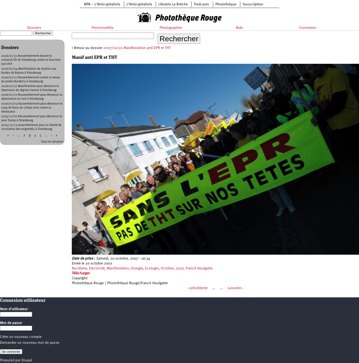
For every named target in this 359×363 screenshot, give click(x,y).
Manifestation (118, 268)
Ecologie (152, 268)
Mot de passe (12, 323)
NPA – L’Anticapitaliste (102, 4)
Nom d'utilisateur (15, 309)
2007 (179, 268)
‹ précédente (197, 288)
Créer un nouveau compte (21, 337)
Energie (137, 268)
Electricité (97, 268)
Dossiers (34, 28)
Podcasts (201, 4)
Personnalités (103, 28)
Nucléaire (79, 268)
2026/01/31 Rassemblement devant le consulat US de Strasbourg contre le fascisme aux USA (31, 59)
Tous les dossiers (52, 141)
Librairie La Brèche (173, 4)
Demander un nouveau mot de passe (29, 343)
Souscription (253, 4)
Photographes (171, 28)
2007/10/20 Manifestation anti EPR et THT (137, 48)
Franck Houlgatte (199, 268)
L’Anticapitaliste (139, 4)
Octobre (167, 268)
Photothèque (225, 4)
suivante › (235, 288)
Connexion (307, 28)
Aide (239, 28)
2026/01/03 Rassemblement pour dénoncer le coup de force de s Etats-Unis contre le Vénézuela (31, 107)
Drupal (26, 360)
